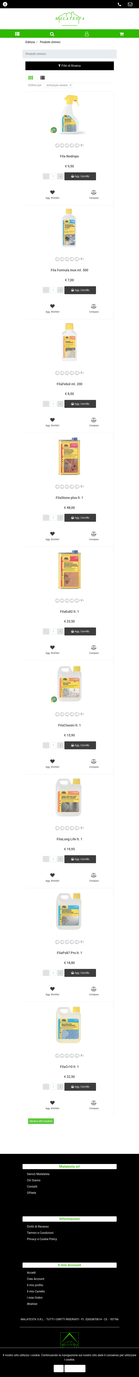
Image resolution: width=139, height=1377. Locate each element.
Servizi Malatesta (38, 1174)
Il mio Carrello (36, 1291)
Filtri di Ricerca (69, 65)
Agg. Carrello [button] (80, 170)
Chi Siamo (33, 1180)
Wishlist (32, 1304)
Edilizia (30, 42)
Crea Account (35, 1279)
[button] (17, 34)
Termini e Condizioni (40, 1233)
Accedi (31, 1272)
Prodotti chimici (50, 42)
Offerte (31, 1193)
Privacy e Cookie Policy (42, 1239)
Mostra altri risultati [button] (41, 1115)
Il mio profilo (35, 1285)
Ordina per (35, 79)
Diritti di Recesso (38, 1226)
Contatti (32, 1186)
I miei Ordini (34, 1297)
